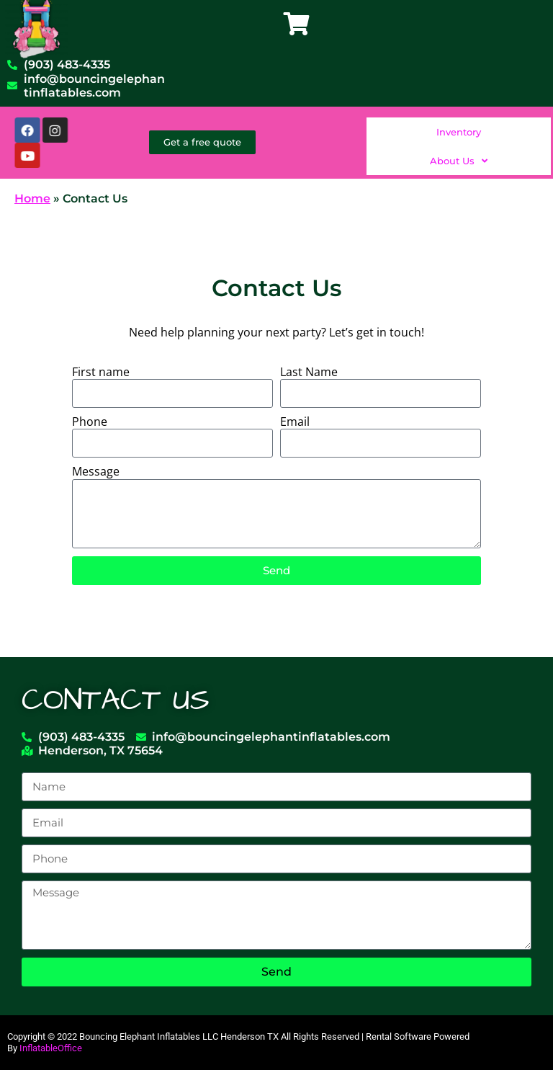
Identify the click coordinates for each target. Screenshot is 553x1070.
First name (101, 372)
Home (32, 198)
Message (96, 471)
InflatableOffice (50, 1048)
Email (295, 422)
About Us (458, 160)
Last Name (309, 372)
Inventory (458, 132)
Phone (89, 422)
